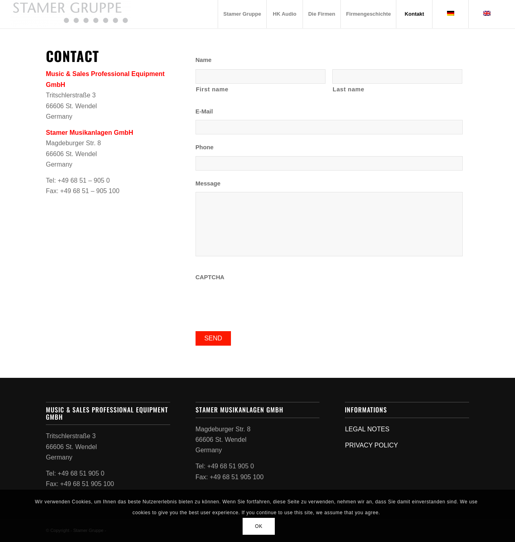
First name (212, 89)
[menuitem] (242, 14)
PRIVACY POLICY (371, 445)
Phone (205, 147)
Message (208, 183)
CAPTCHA (210, 277)
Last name (349, 89)
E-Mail (204, 111)
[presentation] (257, 301)
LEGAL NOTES (367, 429)
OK (259, 526)
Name (204, 60)
